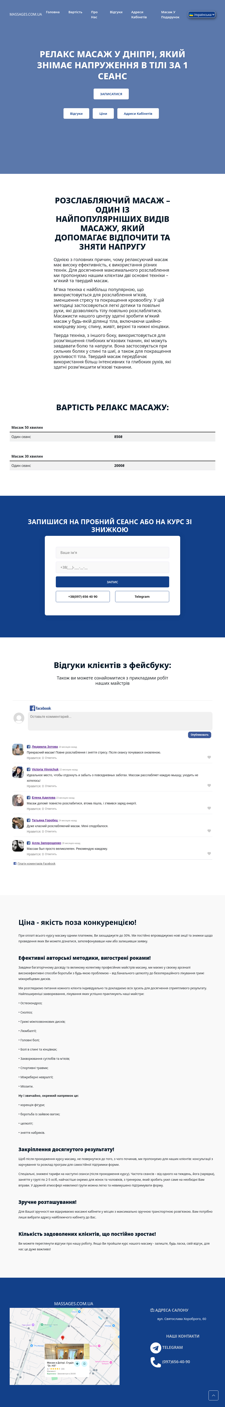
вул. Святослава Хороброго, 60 (181, 1318)
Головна (53, 12)
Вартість (75, 12)
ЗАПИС (112, 582)
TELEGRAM (172, 1347)
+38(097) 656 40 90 (82, 596)
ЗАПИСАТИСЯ (111, 94)
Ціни (103, 113)
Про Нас (94, 14)
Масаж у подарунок (170, 14)
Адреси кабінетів (139, 14)
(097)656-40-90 (176, 1361)
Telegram (142, 596)
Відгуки (116, 12)
